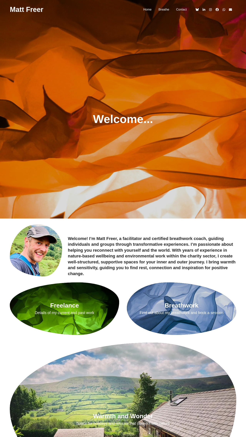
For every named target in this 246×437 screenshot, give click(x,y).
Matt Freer (26, 9)
